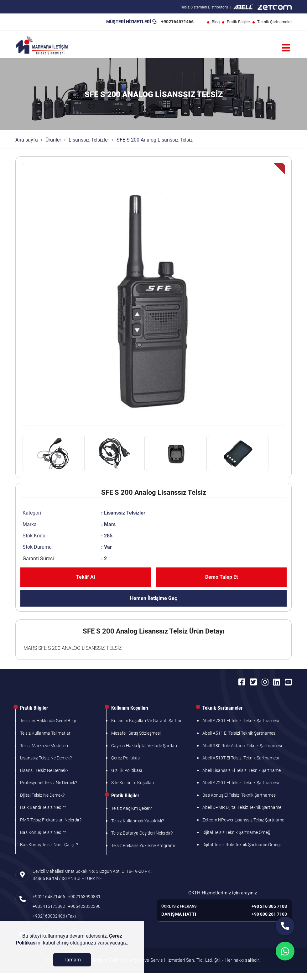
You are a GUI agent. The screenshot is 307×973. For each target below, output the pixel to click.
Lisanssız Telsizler (89, 140)
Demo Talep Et (221, 577)
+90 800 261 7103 (269, 914)
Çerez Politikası (126, 757)
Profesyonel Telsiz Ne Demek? (48, 782)
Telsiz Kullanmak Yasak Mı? (137, 820)
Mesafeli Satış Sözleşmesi (136, 733)
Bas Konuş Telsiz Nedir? (43, 832)
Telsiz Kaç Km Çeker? (131, 808)
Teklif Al (85, 577)
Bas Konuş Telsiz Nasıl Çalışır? (49, 844)
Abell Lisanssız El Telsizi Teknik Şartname (241, 770)
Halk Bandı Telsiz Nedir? (43, 807)
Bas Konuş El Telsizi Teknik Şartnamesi (239, 795)
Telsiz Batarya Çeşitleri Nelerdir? (142, 833)
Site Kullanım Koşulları (132, 782)
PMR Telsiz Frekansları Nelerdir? (50, 819)
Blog (216, 21)
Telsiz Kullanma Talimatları (45, 733)
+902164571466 (177, 21)
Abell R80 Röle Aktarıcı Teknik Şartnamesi (242, 745)
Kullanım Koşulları (129, 708)
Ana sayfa (26, 140)
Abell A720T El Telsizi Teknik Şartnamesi (240, 782)
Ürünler (53, 140)
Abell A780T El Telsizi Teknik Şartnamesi (240, 720)
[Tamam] (72, 959)
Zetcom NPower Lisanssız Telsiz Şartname (243, 819)
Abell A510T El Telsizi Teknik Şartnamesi (240, 757)
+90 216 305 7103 (269, 906)
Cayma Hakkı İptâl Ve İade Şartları (144, 745)
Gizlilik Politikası (126, 770)
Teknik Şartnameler (274, 21)
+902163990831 (84, 896)
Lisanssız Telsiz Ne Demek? (46, 757)
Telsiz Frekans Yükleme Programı (143, 845)
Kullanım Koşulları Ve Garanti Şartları (147, 720)
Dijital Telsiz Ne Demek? (42, 795)
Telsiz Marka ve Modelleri (44, 745)
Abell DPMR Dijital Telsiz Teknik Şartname (241, 807)
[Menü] (286, 48)
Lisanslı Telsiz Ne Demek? (44, 770)
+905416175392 (49, 906)
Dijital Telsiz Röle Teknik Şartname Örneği (241, 844)
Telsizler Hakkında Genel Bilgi (48, 720)
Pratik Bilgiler (238, 21)
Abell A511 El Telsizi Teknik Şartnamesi (239, 733)
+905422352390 (84, 906)
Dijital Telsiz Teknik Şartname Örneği (236, 832)
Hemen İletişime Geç (153, 598)
